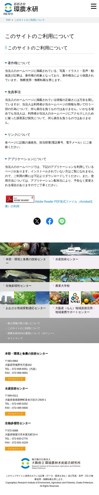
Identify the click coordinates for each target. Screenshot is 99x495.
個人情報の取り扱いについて (24, 323)
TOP (8, 20)
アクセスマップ (15, 379)
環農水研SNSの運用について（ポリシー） (31, 333)
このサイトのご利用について (29, 20)
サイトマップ (15, 338)
